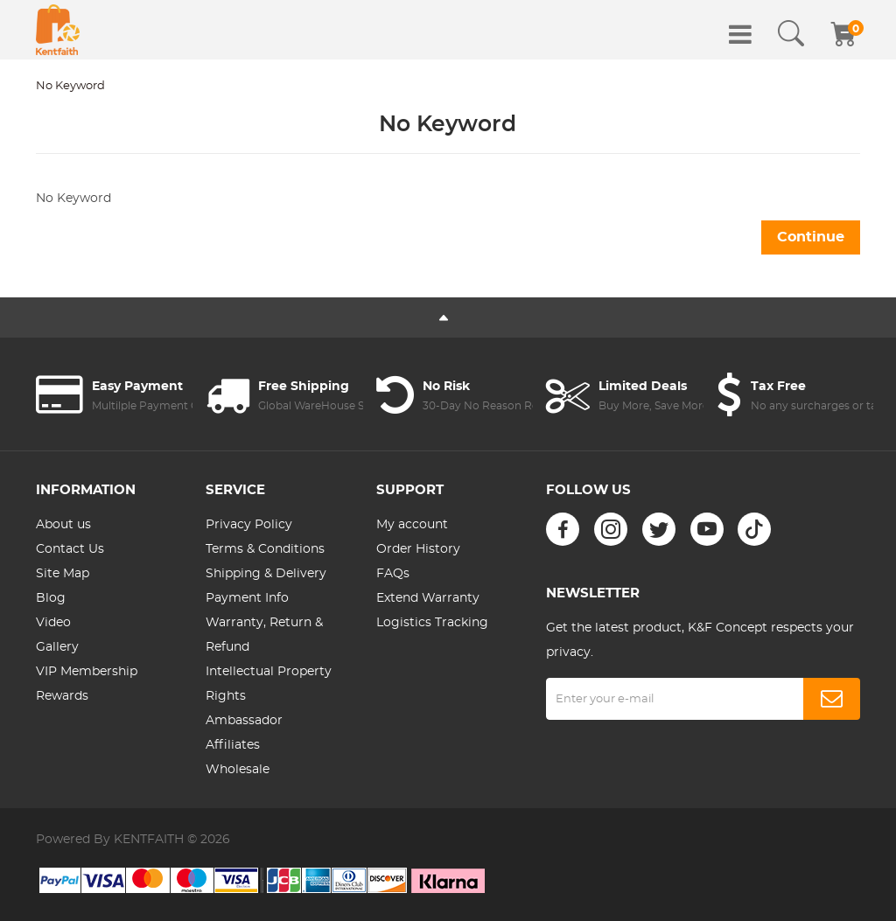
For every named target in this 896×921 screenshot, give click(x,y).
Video (53, 623)
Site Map (62, 574)
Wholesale (238, 770)
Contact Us (70, 549)
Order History (418, 549)
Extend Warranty (428, 598)
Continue (810, 237)
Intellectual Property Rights (269, 684)
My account (412, 525)
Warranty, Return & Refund (264, 635)
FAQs (393, 574)
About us (63, 525)
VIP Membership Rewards (86, 684)
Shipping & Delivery (266, 574)
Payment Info (247, 598)
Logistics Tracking (432, 623)
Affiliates (233, 745)
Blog (51, 598)
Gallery (57, 647)
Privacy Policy (249, 525)
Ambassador (244, 721)
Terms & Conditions (265, 549)
